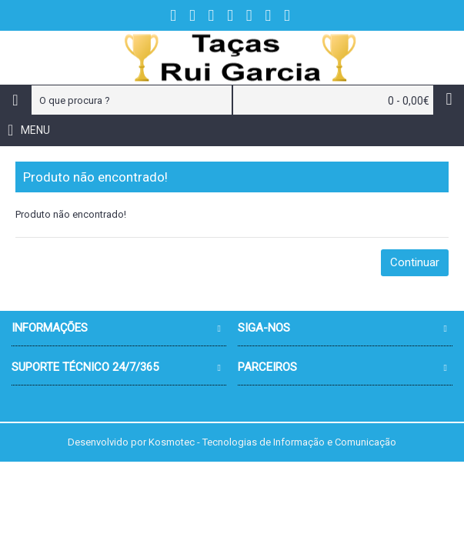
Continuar (414, 262)
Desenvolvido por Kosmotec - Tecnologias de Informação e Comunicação (232, 442)
